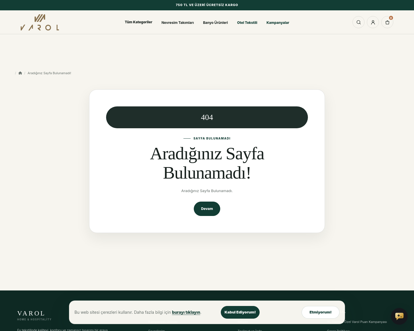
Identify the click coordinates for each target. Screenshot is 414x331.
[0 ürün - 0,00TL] (387, 22)
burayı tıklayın (186, 312)
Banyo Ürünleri (215, 22)
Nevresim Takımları (178, 22)
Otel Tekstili (247, 22)
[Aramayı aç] (358, 22)
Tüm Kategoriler (138, 22)
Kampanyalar (278, 22)
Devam (207, 208)
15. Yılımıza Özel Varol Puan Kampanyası (357, 322)
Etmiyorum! (321, 312)
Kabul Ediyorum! (240, 312)
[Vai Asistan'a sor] (399, 316)
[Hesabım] (373, 22)
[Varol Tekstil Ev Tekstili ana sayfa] (42, 22)
